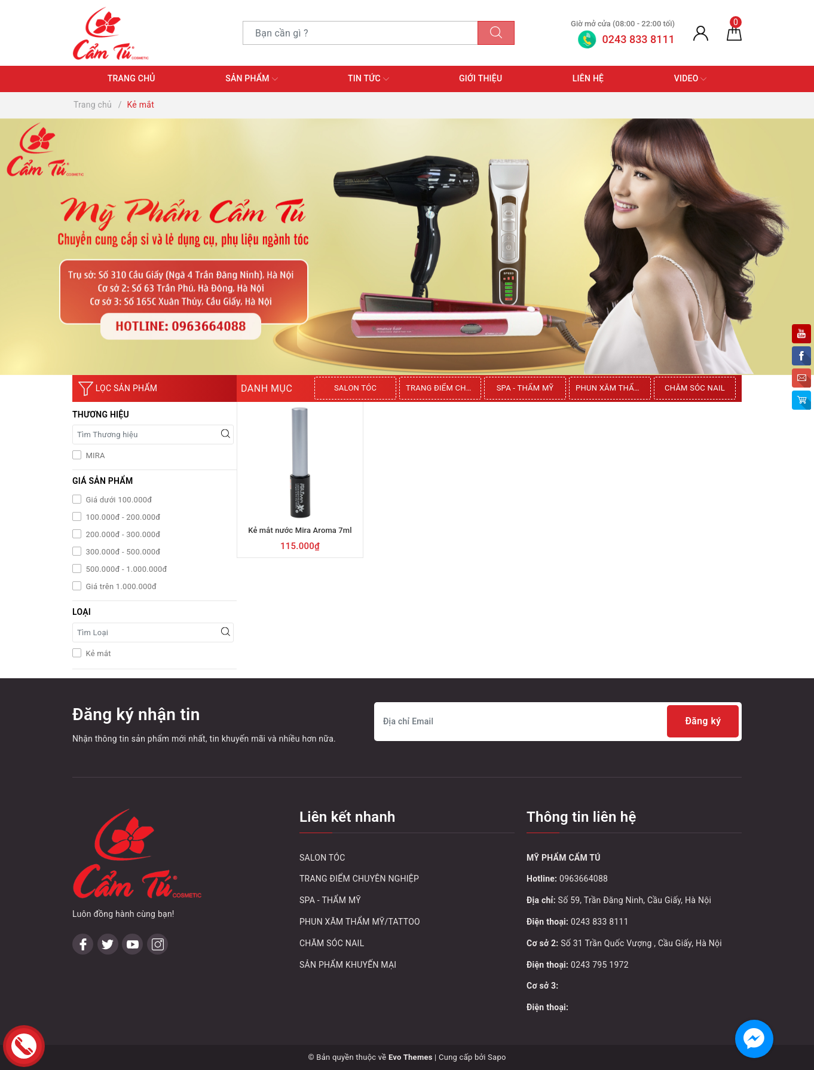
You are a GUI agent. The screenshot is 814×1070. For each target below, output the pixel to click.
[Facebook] (82, 867)
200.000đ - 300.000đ (122, 534)
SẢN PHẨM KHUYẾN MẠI (347, 965)
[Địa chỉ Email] (558, 721)
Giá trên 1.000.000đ (120, 586)
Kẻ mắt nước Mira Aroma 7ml (300, 530)
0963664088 (583, 878)
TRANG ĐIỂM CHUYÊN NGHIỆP (443, 387)
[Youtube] (132, 867)
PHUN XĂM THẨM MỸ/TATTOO (613, 387)
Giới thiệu (480, 78)
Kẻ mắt (97, 653)
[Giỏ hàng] (734, 33)
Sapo (497, 1057)
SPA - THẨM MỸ (525, 387)
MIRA (94, 455)
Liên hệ (588, 78)
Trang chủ (131, 78)
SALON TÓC (355, 387)
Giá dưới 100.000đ (118, 499)
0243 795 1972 (600, 965)
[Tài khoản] (700, 33)
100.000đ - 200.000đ (122, 517)
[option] (356, 388)
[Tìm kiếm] (496, 33)
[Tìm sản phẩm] (360, 33)
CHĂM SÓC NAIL (695, 387)
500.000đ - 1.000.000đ (125, 569)
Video (690, 79)
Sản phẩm (251, 79)
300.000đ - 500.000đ (122, 551)
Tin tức (368, 79)
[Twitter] (107, 867)
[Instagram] (157, 867)
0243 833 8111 (600, 921)
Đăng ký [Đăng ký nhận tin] (702, 721)
